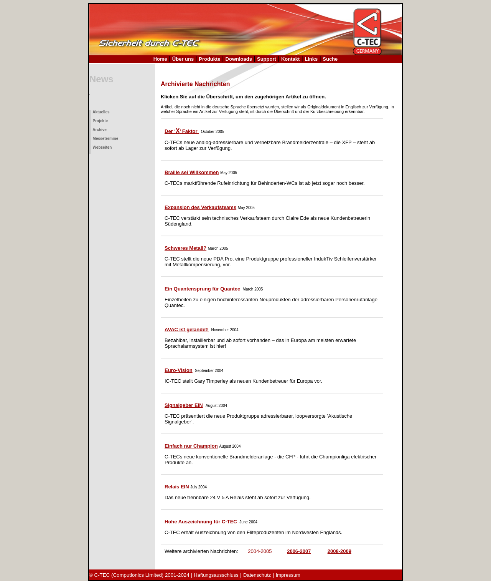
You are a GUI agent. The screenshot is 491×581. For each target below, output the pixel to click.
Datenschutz (257, 575)
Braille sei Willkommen (192, 172)
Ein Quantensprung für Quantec (202, 289)
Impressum (288, 575)
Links (311, 59)
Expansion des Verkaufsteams (200, 207)
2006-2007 (299, 551)
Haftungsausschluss (216, 575)
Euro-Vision (179, 370)
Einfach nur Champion (191, 446)
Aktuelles (100, 112)
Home (160, 59)
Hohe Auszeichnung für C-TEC (201, 522)
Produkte (209, 59)
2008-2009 (339, 551)
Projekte (99, 121)
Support (266, 59)
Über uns (183, 59)
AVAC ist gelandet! (187, 329)
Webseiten (101, 147)
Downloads (239, 59)
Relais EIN (177, 487)
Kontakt (290, 59)
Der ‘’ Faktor (182, 131)
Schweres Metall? (185, 248)
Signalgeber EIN (184, 405)
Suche (330, 59)
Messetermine (104, 138)
